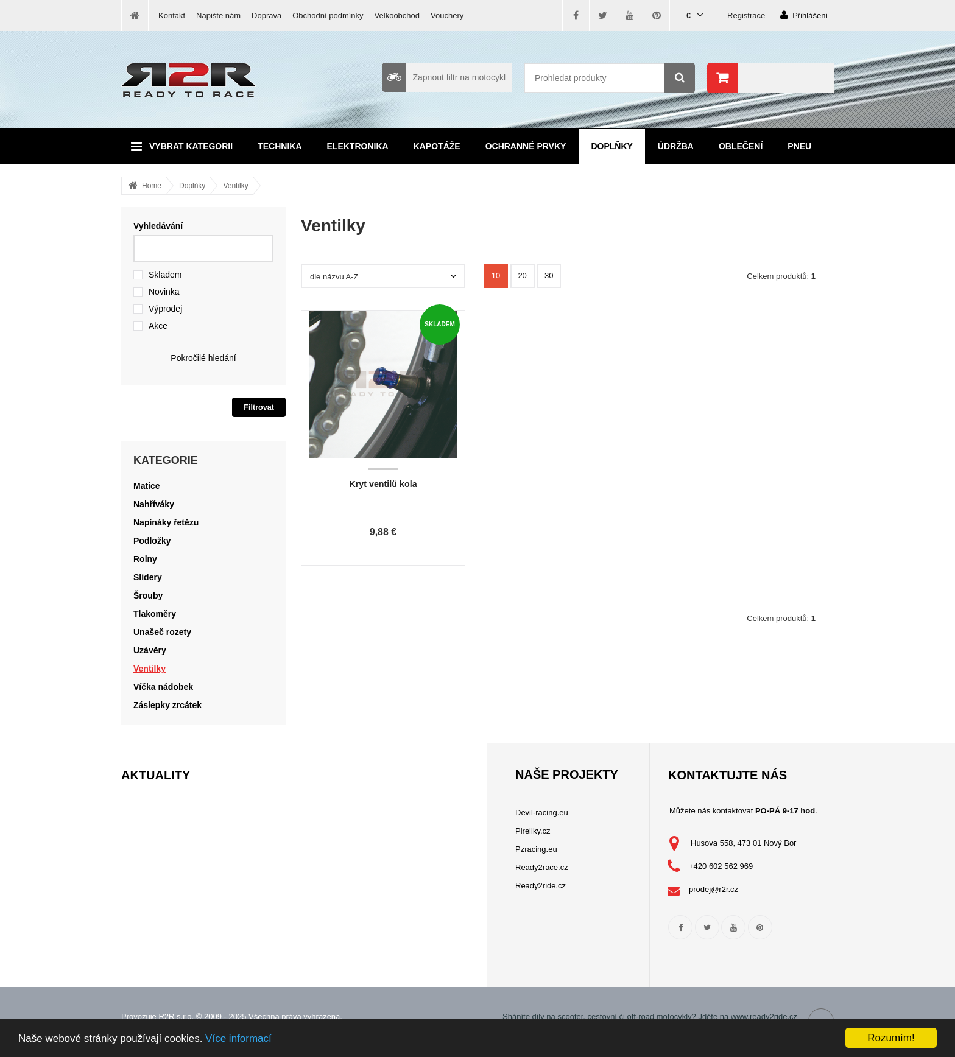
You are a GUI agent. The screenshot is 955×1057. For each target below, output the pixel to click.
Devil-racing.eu (541, 812)
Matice (146, 486)
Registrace (746, 15)
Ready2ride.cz (540, 885)
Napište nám (218, 15)
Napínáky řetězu (166, 522)
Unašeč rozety (162, 632)
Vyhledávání (158, 226)
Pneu (799, 146)
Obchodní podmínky (327, 15)
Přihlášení (804, 15)
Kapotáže (437, 146)
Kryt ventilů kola (383, 484)
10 (496, 275)
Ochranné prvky (525, 146)
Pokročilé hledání (203, 358)
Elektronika (358, 146)
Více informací (238, 1038)
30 (548, 275)
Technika (279, 146)
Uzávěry (149, 650)
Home (151, 185)
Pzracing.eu (536, 849)
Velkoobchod (397, 15)
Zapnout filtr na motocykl (444, 77)
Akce (158, 325)
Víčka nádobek (163, 687)
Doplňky (611, 146)
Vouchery (447, 15)
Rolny (145, 559)
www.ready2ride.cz (764, 1016)
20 (522, 275)
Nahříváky (153, 504)
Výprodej (165, 308)
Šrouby (148, 595)
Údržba (676, 146)
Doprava (266, 15)
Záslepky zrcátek (167, 705)
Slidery (147, 577)
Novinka (164, 291)
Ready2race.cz (541, 867)
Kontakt (171, 15)
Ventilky (235, 185)
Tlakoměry (154, 614)
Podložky (152, 541)
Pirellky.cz (533, 830)
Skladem (165, 274)
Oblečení (741, 146)
